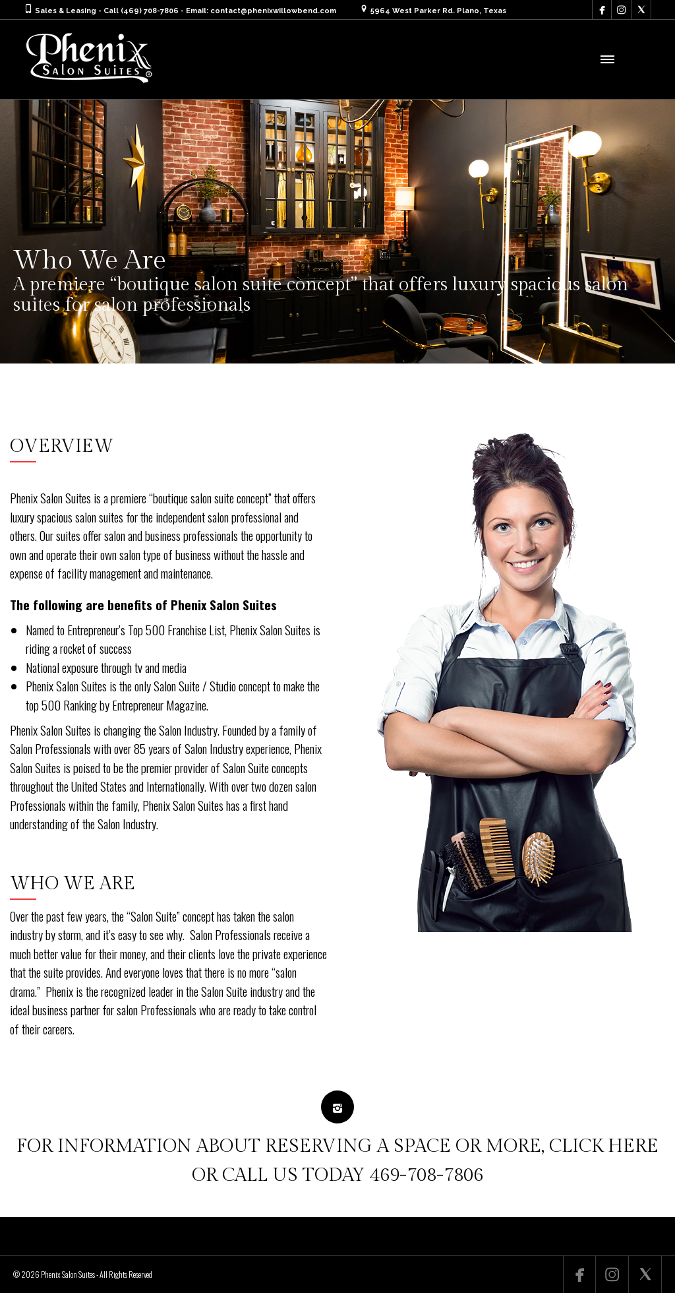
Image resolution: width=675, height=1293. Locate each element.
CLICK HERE (604, 1146)
